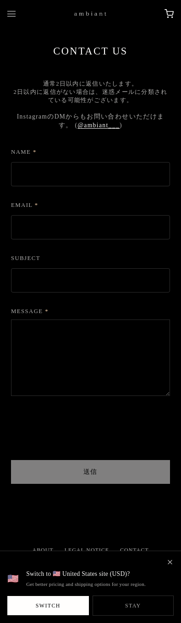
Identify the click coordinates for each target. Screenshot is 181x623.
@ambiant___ (98, 125)
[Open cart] (169, 13)
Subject (25, 258)
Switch (48, 605)
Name (24, 152)
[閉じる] (170, 562)
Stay (133, 605)
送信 (90, 471)
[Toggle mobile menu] (11, 13)
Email (24, 205)
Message (30, 311)
